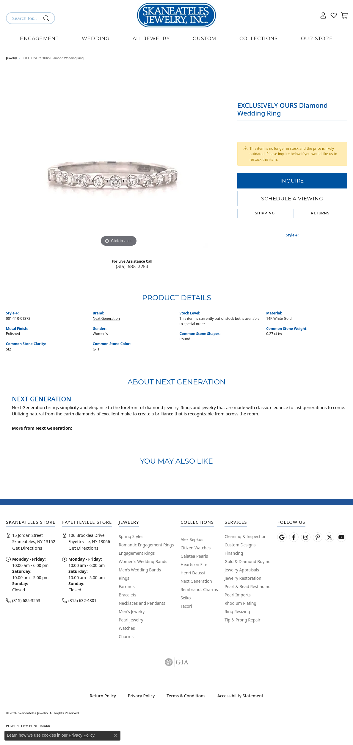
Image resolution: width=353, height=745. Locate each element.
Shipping (264, 213)
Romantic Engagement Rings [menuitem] (146, 545)
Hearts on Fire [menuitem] (194, 564)
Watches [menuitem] (127, 628)
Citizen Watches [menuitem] (196, 548)
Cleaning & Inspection (245, 536)
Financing (234, 553)
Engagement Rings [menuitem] (137, 553)
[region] (118, 158)
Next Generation (106, 318)
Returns (320, 213)
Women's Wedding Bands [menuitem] (143, 561)
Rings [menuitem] (124, 578)
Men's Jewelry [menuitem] (132, 611)
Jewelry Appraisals (242, 570)
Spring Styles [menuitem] (131, 536)
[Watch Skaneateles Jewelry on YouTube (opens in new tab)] (341, 537)
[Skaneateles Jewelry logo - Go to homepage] (176, 15)
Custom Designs (240, 545)
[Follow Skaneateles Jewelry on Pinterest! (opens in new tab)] (317, 537)
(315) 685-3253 (132, 266)
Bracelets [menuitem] (127, 595)
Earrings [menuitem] (127, 586)
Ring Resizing (237, 611)
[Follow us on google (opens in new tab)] (282, 537)
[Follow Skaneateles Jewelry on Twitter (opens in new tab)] (329, 537)
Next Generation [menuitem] (196, 581)
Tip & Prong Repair (242, 620)
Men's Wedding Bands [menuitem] (140, 570)
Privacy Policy (141, 696)
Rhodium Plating (240, 603)
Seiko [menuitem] (186, 598)
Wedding (95, 38)
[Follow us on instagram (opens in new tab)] (305, 537)
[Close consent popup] (115, 735)
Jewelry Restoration (243, 578)
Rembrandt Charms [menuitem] (199, 589)
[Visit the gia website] (177, 662)
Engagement (39, 38)
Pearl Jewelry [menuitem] (131, 620)
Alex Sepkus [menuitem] (192, 539)
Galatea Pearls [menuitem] (194, 556)
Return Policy (103, 696)
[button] (323, 15)
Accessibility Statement (240, 696)
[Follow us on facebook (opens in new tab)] (294, 537)
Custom (204, 38)
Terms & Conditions (186, 696)
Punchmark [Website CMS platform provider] (39, 726)
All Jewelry (151, 38)
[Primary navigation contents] (176, 38)
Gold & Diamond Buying (248, 561)
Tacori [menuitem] (186, 606)
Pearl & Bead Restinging (248, 586)
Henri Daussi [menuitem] (193, 573)
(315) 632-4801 (82, 600)
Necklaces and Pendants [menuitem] (142, 603)
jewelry (11, 58)
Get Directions (27, 548)
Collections (258, 38)
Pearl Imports (238, 595)
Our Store (317, 38)
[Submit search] (47, 18)
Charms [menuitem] (126, 636)
